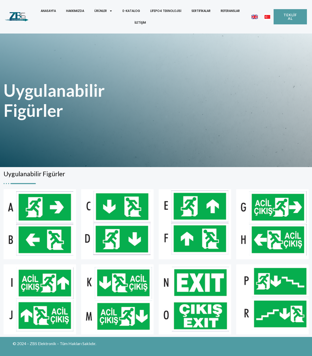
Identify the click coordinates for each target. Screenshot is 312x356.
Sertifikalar (201, 11)
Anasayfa (48, 11)
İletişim (140, 22)
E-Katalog (131, 11)
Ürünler (103, 11)
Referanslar (230, 11)
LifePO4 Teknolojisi (165, 11)
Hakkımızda (75, 11)
